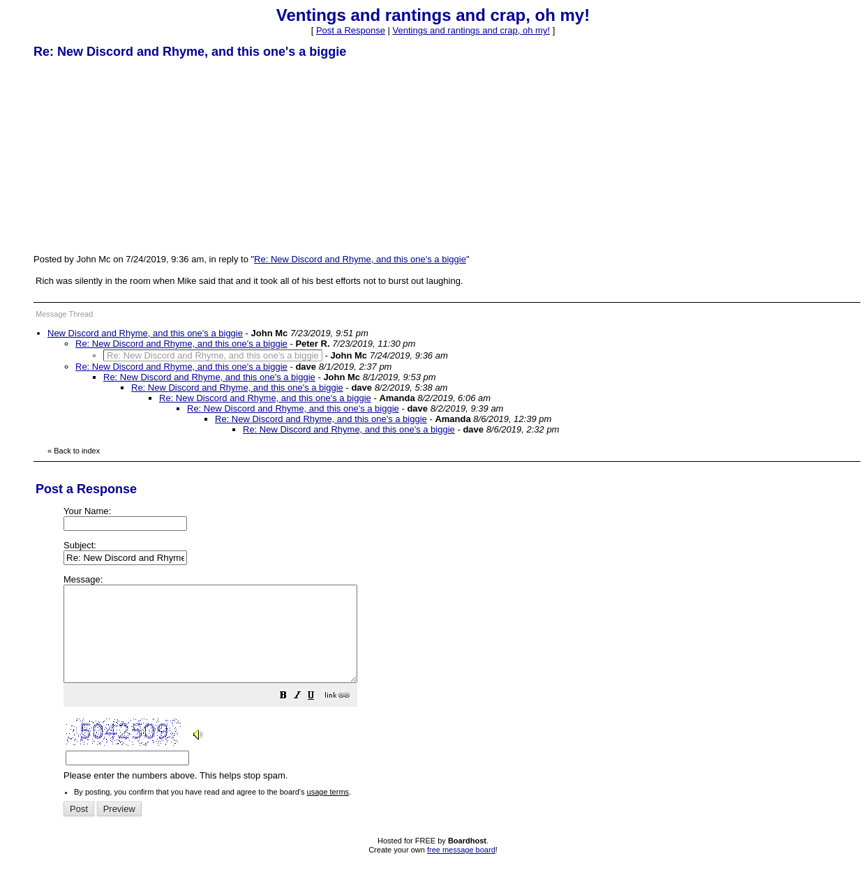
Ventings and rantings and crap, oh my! (471, 30)
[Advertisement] (138, 155)
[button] (318, 716)
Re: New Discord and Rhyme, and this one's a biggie (360, 259)
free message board (461, 868)
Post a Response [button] (350, 30)
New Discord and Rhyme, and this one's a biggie (145, 333)
